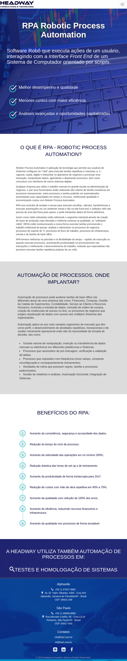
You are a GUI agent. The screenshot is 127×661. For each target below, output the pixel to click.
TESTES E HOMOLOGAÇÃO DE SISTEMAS (63, 569)
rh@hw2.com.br (63, 642)
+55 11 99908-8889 (65, 613)
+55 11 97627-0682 (65, 589)
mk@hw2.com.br (63, 637)
